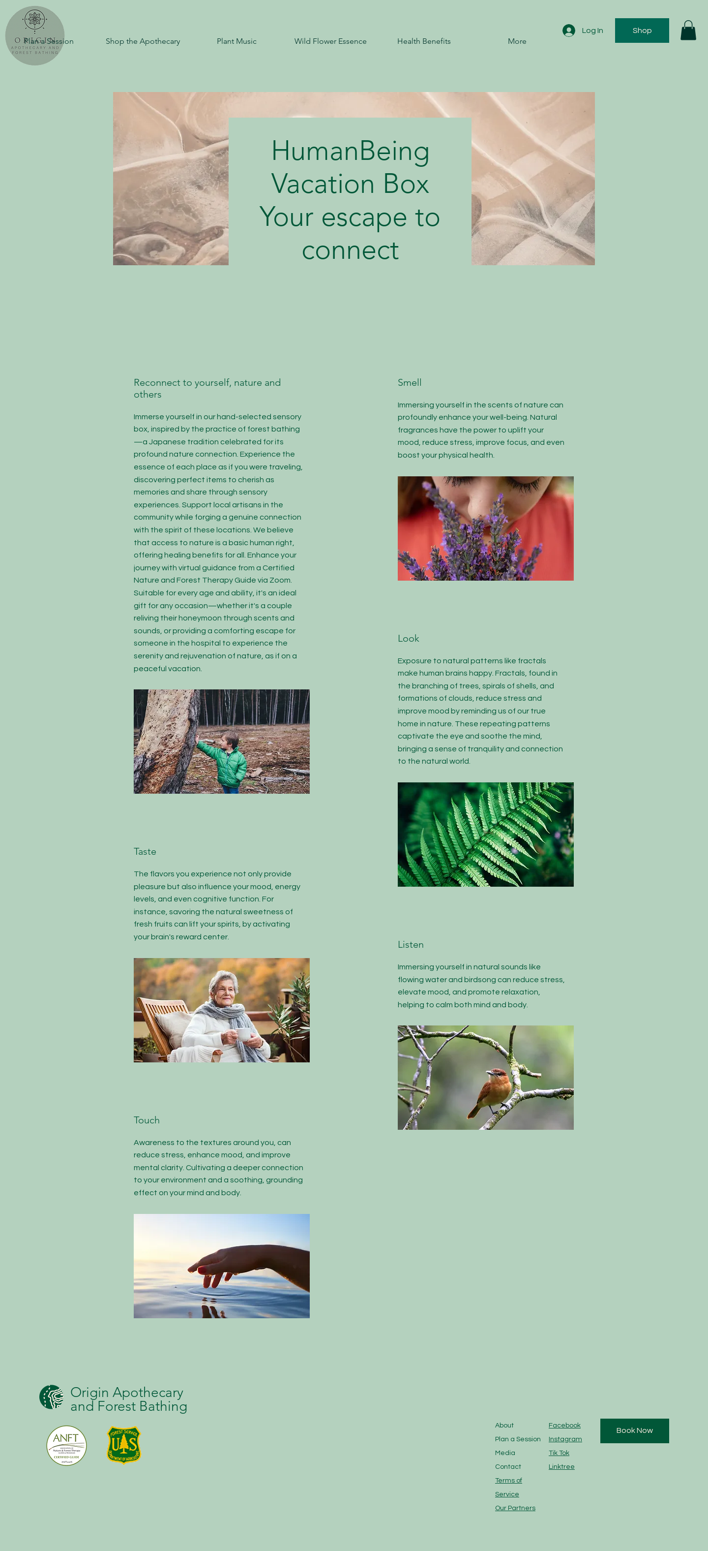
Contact (508, 1466)
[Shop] (642, 30)
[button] (688, 30)
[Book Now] (634, 1431)
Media (505, 1453)
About (504, 1425)
